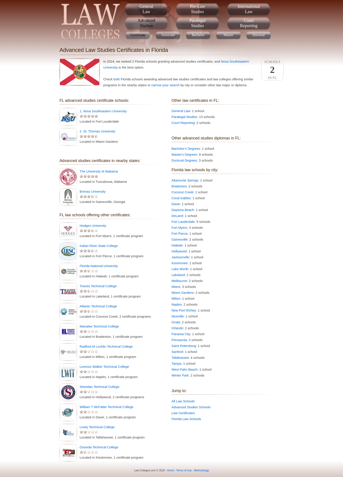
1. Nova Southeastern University (103, 111)
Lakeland (178, 275)
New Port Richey (184, 310)
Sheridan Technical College (99, 387)
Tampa (176, 363)
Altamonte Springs (185, 180)
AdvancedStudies (146, 23)
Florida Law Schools (186, 419)
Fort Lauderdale (183, 222)
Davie (176, 204)
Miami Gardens (183, 292)
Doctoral (258, 35)
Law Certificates (183, 413)
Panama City (181, 334)
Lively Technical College (97, 427)
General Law (181, 111)
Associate (168, 35)
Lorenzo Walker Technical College (104, 366)
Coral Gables (181, 198)
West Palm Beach (185, 369)
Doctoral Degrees (184, 160)
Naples (177, 304)
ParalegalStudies (197, 23)
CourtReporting (248, 23)
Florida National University (99, 266)
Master (228, 35)
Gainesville (179, 239)
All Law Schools (183, 401)
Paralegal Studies (184, 117)
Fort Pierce (179, 233)
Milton (176, 298)
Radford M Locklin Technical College (106, 346)
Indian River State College (99, 246)
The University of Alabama (99, 171)
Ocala (176, 322)
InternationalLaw (249, 9)
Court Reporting (183, 123)
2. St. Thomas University (97, 131)
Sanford (177, 352)
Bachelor (198, 35)
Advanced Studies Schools (191, 407)
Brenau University (92, 191)
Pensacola (179, 340)
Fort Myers (179, 227)
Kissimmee (179, 263)
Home (170, 470)
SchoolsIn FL (272, 70)
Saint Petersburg (184, 346)
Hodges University (93, 225)
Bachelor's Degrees (186, 148)
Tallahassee (180, 357)
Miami (176, 287)
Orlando (177, 328)
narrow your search (165, 85)
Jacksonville (180, 257)
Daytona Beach (183, 210)
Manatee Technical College (99, 326)
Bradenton (179, 186)
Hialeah (177, 245)
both (117, 79)
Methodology (201, 470)
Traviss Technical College (98, 286)
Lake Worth (180, 269)
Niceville (178, 316)
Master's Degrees (184, 154)
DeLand (177, 216)
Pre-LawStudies (197, 9)
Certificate (137, 35)
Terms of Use (184, 470)
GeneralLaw (146, 9)
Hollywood (179, 251)
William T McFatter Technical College (106, 407)
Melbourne (179, 281)
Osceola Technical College (99, 447)
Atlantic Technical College (98, 306)
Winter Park (180, 375)
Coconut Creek (182, 192)
